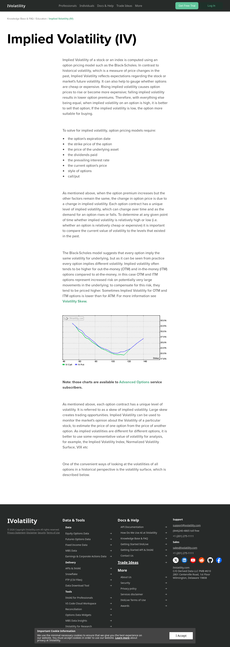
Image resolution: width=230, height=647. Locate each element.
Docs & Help (105, 6)
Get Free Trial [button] (187, 5)
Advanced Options (134, 382)
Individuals (87, 6)
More (138, 6)
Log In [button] (211, 5)
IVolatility (16, 6)
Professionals (68, 6)
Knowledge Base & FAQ (20, 19)
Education (41, 19)
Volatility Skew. (75, 301)
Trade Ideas (124, 6)
